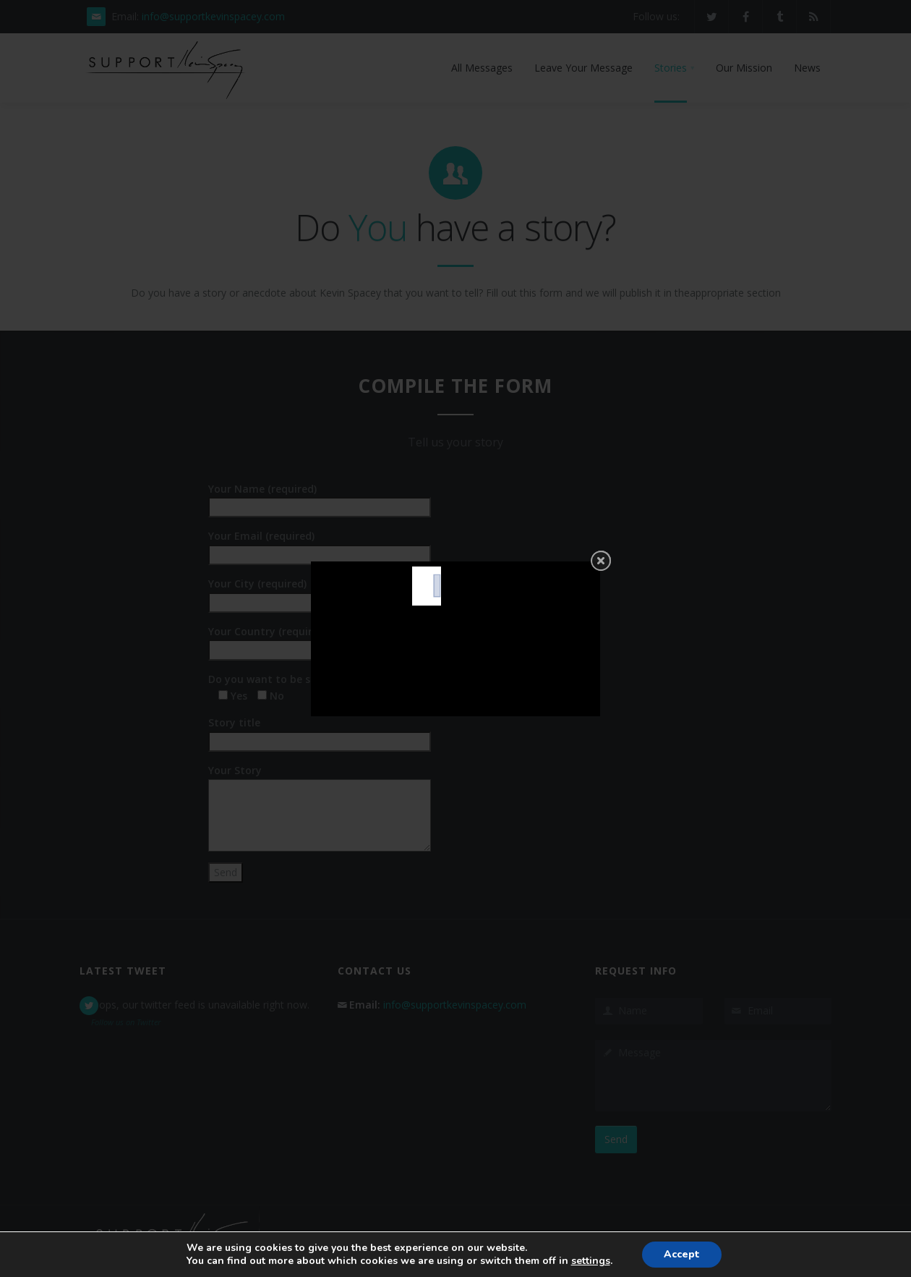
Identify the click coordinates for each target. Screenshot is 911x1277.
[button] (674, 68)
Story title (319, 731)
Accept (682, 1254)
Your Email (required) (319, 545)
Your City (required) (319, 592)
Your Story (319, 778)
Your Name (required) (319, 498)
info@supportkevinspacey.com (213, 16)
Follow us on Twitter (126, 1022)
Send (616, 1139)
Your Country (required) (319, 640)
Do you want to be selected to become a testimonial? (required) (370, 687)
